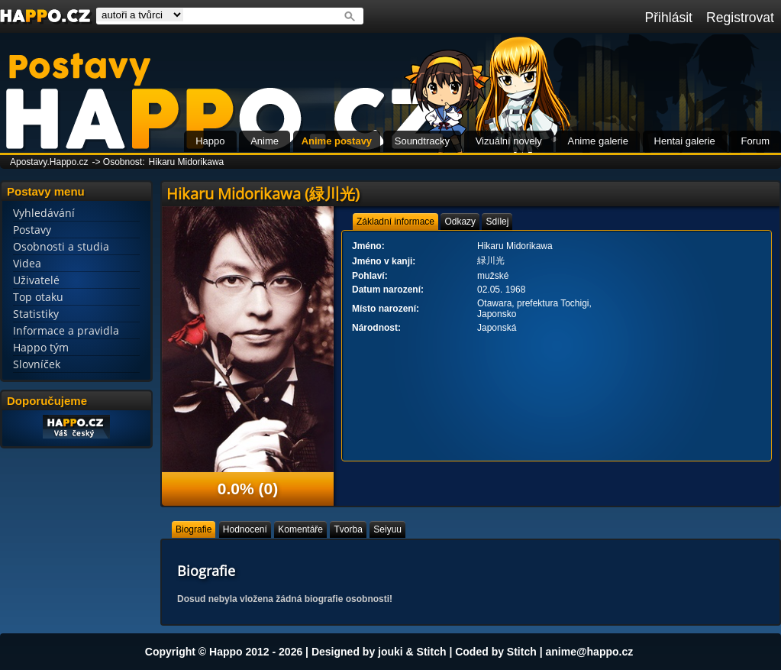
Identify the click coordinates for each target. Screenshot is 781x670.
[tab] (395, 221)
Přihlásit (668, 17)
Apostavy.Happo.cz (49, 162)
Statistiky (36, 313)
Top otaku (38, 297)
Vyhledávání (44, 213)
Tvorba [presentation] (348, 529)
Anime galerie (597, 141)
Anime (264, 141)
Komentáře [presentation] (300, 529)
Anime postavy (337, 141)
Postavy (32, 229)
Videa (27, 263)
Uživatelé (36, 280)
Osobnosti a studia (61, 246)
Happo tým (41, 347)
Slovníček (36, 364)
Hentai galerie (684, 141)
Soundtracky (422, 141)
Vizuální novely (509, 141)
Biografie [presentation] (193, 529)
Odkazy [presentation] (460, 221)
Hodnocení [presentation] (245, 529)
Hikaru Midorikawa (186, 162)
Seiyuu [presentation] (387, 529)
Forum (755, 141)
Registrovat (740, 17)
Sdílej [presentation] (497, 221)
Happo (209, 141)
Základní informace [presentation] (395, 221)
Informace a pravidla (66, 330)
